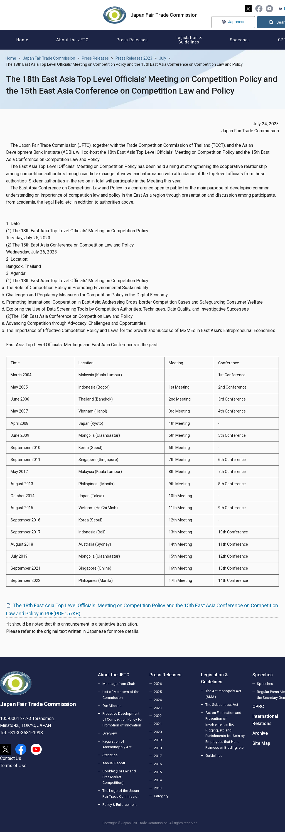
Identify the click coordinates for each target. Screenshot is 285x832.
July (162, 58)
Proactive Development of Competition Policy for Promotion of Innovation (122, 719)
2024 (158, 700)
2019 (158, 740)
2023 (158, 708)
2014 (158, 780)
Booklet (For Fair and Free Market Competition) (119, 777)
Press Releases (95, 58)
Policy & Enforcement (119, 804)
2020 (158, 732)
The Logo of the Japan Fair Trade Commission (120, 794)
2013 (158, 788)
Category (161, 796)
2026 (158, 684)
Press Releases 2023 (134, 58)
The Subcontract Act (221, 704)
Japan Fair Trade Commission (49, 58)
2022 (158, 716)
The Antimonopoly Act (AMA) (223, 694)
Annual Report (113, 763)
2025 (158, 692)
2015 (158, 772)
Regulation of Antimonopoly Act (117, 744)
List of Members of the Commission (120, 695)
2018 (158, 748)
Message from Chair (118, 684)
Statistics (109, 755)
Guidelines (213, 755)
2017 (158, 756)
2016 (158, 764)
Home (11, 58)
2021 (158, 724)
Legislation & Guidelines (214, 678)
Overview (109, 733)
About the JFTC (113, 674)
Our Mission (112, 706)
